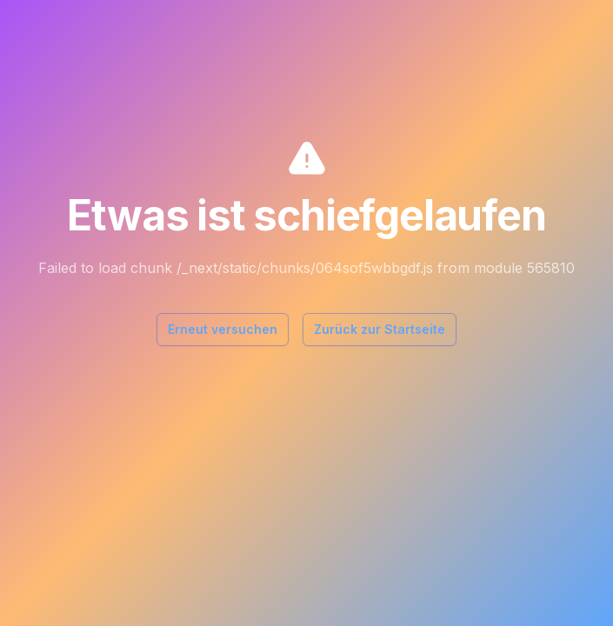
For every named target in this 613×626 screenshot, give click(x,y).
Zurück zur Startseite (379, 329)
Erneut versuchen (222, 329)
